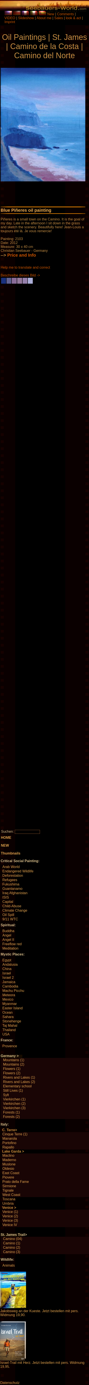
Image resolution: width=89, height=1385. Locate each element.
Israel (6, 973)
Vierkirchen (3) (14, 1108)
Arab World (11, 867)
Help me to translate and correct (25, 267)
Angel (6, 935)
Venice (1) (10, 1212)
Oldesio (8, 1168)
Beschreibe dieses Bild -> (20, 275)
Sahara (8, 1017)
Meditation (10, 948)
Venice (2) (10, 1216)
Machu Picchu (13, 991)
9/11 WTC (10, 919)
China (7, 969)
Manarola (9, 1138)
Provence (9, 1046)
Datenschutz (10, 1383)
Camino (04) (12, 1239)
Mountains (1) (13, 1060)
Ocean (7, 1012)
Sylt (6, 1095)
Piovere (8, 1177)
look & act (74, 18)
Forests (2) (11, 1117)
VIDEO (10, 18)
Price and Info (21, 255)
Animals (8, 1265)
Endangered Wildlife (17, 871)
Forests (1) (11, 1112)
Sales (58, 18)
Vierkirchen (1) (14, 1099)
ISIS (5, 897)
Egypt (6, 960)
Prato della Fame (15, 1182)
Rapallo (8, 1147)
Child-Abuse (11, 906)
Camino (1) (11, 1243)
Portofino (9, 1143)
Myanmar (9, 1004)
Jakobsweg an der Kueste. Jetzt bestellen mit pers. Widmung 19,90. (39, 1313)
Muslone (8, 1164)
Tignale (8, 1190)
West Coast (11, 1195)
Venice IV (9, 1225)
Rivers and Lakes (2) (19, 1082)
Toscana (8, 1199)
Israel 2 (8, 977)
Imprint (10, 22)
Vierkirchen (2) (14, 1103)
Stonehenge (11, 1021)
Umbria (8, 1203)
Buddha (8, 931)
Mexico (7, 999)
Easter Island (12, 1008)
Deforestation (12, 875)
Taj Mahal (9, 1025)
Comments (65, 14)
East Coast (10, 1173)
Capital (7, 902)
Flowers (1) (11, 1069)
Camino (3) (11, 1252)
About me (43, 18)
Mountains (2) (13, 1064)
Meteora (8, 995)
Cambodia (10, 986)
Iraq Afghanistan (15, 893)
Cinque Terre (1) (14, 1134)
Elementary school (17, 1086)
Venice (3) (10, 1220)
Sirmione (9, 1186)
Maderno (9, 1160)
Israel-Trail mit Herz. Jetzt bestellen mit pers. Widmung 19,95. (42, 1364)
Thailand (9, 1030)
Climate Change (14, 910)
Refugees (9, 880)
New (50, 14)
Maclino (8, 1155)
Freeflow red (12, 944)
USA (6, 1034)
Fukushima (10, 884)
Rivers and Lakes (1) (19, 1077)
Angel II (8, 940)
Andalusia (10, 964)
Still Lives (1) (13, 1090)
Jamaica (8, 982)
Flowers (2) (11, 1073)
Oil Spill (8, 915)
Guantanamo (12, 888)
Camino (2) (11, 1247)
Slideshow (26, 18)
